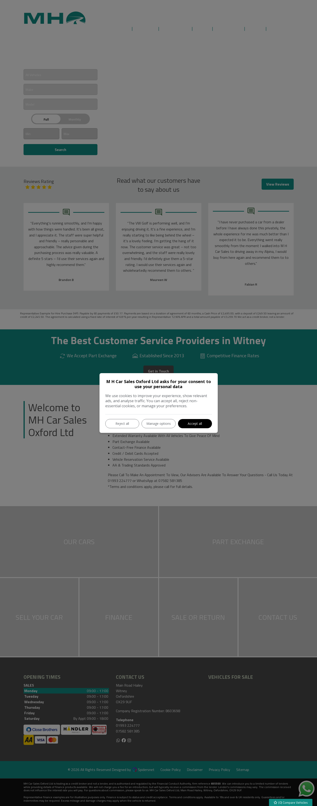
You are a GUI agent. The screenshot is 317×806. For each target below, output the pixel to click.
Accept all (195, 423)
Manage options (158, 423)
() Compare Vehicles (291, 802)
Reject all (122, 423)
